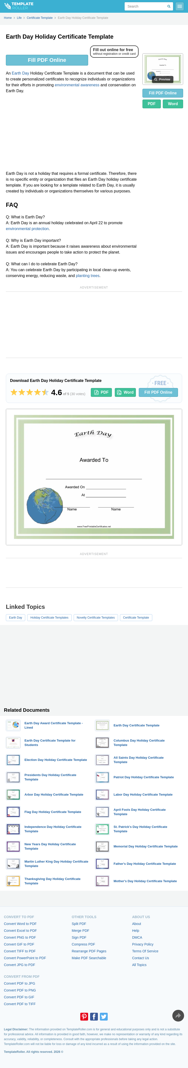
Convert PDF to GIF (19, 997)
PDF (151, 104)
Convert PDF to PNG (20, 990)
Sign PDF (79, 937)
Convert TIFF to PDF (20, 951)
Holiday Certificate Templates (49, 617)
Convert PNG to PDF (20, 937)
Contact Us (140, 958)
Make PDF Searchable (89, 958)
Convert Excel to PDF (20, 931)
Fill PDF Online (47, 60)
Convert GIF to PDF (19, 944)
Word (173, 104)
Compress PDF (83, 944)
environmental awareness (77, 85)
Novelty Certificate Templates (96, 617)
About (136, 924)
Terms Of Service (145, 951)
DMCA (137, 937)
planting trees (87, 276)
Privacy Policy (142, 944)
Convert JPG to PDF (19, 965)
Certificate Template (136, 617)
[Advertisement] (72, 134)
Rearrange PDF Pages (89, 951)
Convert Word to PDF (20, 924)
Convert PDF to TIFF (20, 1004)
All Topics (139, 965)
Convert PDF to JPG (19, 983)
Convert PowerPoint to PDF (25, 958)
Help (135, 931)
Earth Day (20, 73)
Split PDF (79, 924)
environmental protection (27, 229)
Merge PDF (80, 931)
